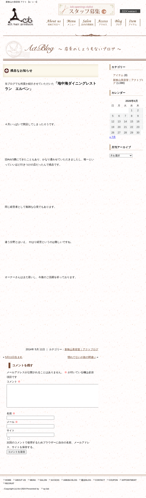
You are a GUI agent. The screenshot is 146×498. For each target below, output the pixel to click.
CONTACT (100, 484)
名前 (11, 417)
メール (12, 426)
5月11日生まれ (13, 357)
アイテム (118, 75)
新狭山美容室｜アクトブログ (81, 349)
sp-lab (46, 493)
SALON (43, 484)
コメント (13, 381)
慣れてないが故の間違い (82, 357)
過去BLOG (86, 484)
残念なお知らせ (21, 70)
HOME (8, 484)
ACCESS (55, 484)
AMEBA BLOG (70, 484)
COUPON (113, 484)
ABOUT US (20, 484)
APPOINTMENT (129, 484)
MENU (33, 484)
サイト (10, 434)
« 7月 (112, 137)
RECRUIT (9, 488)
